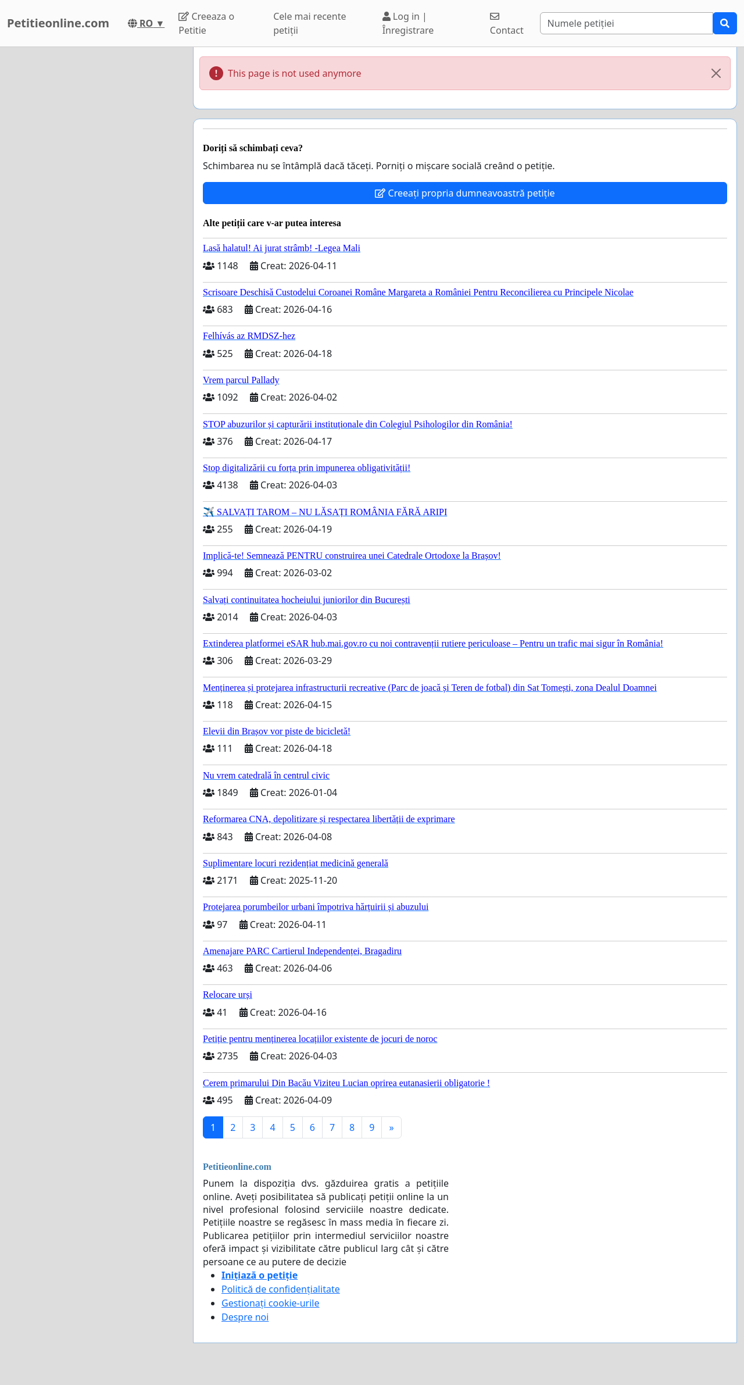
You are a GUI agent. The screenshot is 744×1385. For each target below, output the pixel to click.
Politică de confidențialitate (280, 1289)
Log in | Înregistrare (408, 23)
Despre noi (245, 1317)
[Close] (716, 73)
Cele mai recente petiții (309, 23)
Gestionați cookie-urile (270, 1303)
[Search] (627, 23)
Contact (507, 24)
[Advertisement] (93, 221)
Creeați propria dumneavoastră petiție (465, 193)
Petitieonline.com (58, 23)
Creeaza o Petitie (206, 23)
